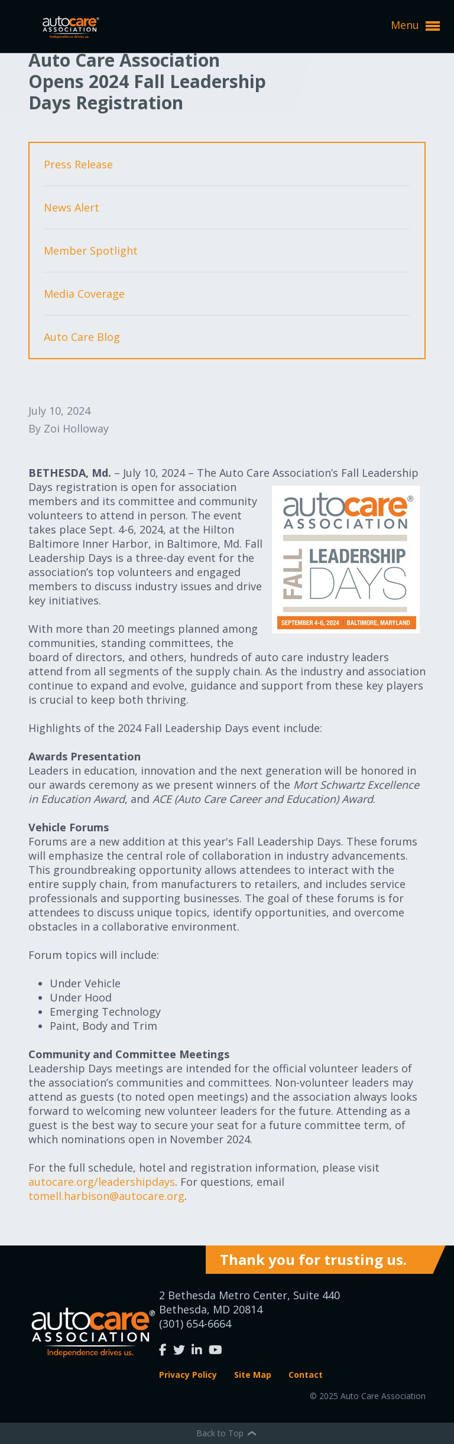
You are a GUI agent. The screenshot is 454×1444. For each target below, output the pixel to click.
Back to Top (227, 1433)
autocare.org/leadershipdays (101, 1182)
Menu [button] (415, 25)
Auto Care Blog (82, 337)
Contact (305, 1374)
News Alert (71, 207)
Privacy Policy (188, 1374)
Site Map (252, 1374)
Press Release (78, 164)
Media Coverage (84, 294)
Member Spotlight (91, 250)
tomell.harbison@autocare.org (106, 1196)
